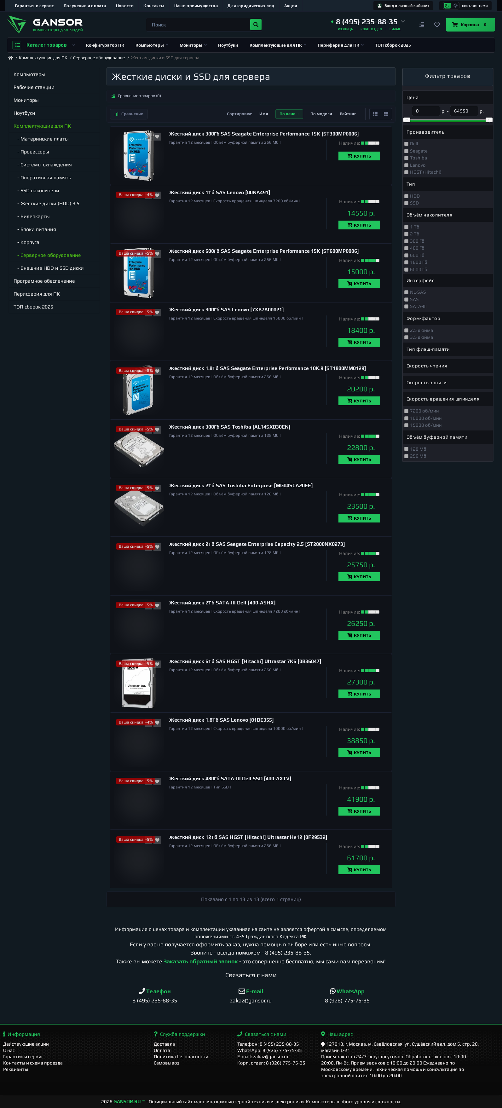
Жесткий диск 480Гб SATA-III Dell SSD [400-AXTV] (230, 779)
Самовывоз (167, 1062)
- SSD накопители (36, 190)
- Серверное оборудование (47, 255)
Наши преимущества (196, 5)
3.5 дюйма (421, 337)
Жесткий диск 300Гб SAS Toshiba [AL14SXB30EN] (230, 427)
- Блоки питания (35, 229)
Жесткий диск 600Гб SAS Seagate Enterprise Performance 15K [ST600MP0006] (264, 251)
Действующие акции (26, 1044)
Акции (290, 5)
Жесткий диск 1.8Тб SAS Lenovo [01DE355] (221, 720)
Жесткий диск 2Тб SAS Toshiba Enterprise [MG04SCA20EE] (241, 485)
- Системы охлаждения (43, 165)
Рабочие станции (34, 87)
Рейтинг (348, 114)
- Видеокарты (32, 216)
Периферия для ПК (341, 45)
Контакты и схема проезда (33, 1062)
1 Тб (414, 226)
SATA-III (418, 306)
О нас (9, 1050)
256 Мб (418, 456)
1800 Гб (418, 262)
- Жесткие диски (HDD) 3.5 (46, 203)
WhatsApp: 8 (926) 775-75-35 (269, 1050)
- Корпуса (26, 242)
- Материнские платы (41, 139)
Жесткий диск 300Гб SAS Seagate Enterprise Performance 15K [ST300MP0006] (264, 134)
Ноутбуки (228, 45)
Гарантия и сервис (34, 5)
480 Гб (417, 248)
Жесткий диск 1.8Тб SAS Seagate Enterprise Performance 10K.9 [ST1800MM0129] (267, 368)
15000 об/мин (426, 425)
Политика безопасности (181, 1056)
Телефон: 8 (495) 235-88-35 (268, 1044)
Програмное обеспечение (44, 281)
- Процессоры (31, 152)
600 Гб (417, 255)
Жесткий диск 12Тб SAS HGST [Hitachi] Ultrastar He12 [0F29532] (248, 837)
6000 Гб (418, 269)
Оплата (162, 1050)
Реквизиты (15, 1069)
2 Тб (414, 233)
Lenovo (418, 165)
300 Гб (417, 241)
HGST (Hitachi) (425, 172)
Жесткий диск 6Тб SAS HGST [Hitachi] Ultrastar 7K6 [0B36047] (245, 661)
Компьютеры (152, 45)
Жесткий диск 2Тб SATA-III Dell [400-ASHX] (222, 603)
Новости (125, 5)
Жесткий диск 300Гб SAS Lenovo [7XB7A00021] (226, 310)
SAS (414, 299)
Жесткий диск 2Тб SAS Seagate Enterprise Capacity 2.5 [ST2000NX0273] (257, 544)
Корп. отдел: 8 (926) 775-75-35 (271, 1062)
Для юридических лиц (251, 5)
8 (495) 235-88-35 (287, 952)
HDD (415, 196)
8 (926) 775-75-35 (347, 1000)
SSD (414, 202)
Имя (263, 114)
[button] (368, 22)
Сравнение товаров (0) (136, 95)
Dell (414, 143)
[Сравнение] (422, 24)
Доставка (164, 1044)
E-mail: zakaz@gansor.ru (262, 1056)
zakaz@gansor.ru (251, 1000)
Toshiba (418, 157)
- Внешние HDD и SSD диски (49, 268)
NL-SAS (418, 292)
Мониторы (193, 45)
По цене (287, 114)
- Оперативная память (42, 178)
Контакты (153, 5)
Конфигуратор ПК (105, 45)
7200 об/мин (424, 410)
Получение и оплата (85, 5)
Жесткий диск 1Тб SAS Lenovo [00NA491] (219, 192)
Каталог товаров (43, 45)
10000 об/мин (426, 418)
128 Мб (418, 449)
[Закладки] (437, 24)
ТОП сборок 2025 (393, 45)
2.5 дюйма (421, 330)
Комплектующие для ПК (278, 45)
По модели (321, 114)
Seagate (419, 150)
